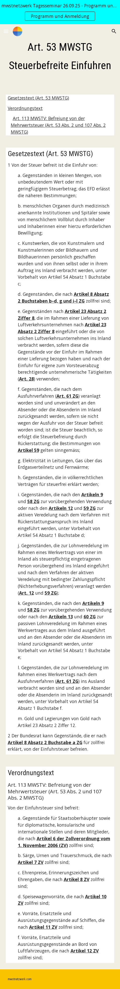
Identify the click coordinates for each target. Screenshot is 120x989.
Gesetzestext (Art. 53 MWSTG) (38, 98)
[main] (60, 56)
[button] (6, 31)
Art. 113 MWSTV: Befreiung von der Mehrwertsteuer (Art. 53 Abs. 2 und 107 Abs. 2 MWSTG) (58, 125)
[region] (60, 12)
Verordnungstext (25, 108)
